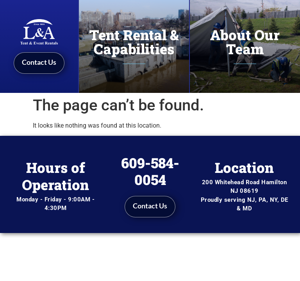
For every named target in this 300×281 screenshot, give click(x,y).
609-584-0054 (150, 171)
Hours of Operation (55, 176)
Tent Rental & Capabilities (134, 41)
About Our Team (245, 41)
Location (244, 167)
